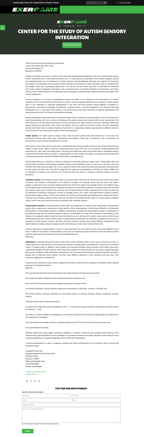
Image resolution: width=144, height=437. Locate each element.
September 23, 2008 (69, 26)
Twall (69, 306)
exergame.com (31, 374)
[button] (2, 27)
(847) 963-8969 (124, 2)
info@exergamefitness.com (36, 371)
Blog (58, 26)
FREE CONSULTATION (72, 45)
